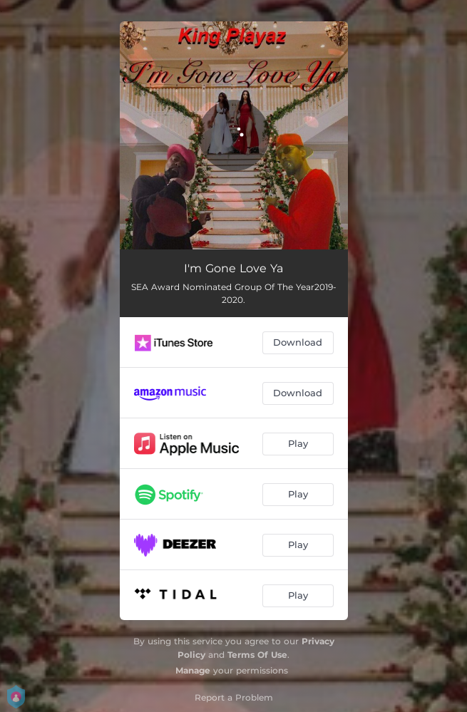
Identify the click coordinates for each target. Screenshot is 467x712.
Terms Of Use (257, 654)
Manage (192, 670)
